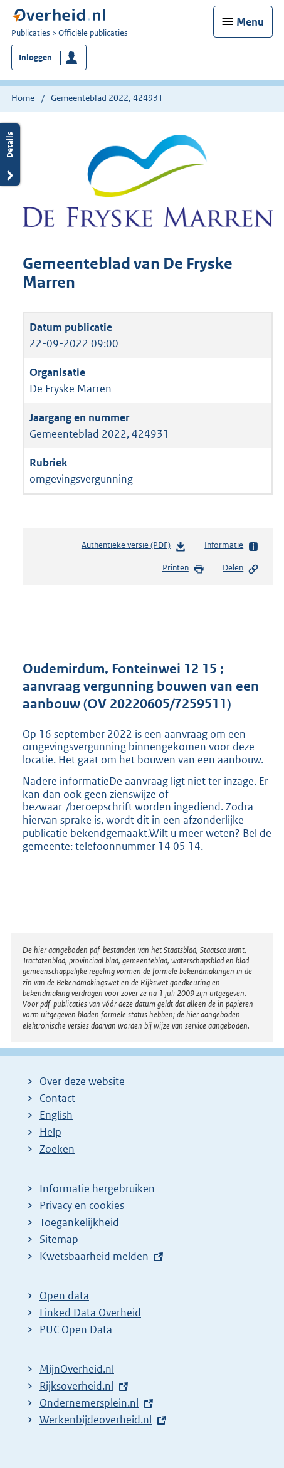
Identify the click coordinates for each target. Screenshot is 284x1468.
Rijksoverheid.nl (76, 1386)
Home (22, 97)
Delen (241, 568)
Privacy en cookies (81, 1205)
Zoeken (57, 1149)
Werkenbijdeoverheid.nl (95, 1420)
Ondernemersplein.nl (89, 1403)
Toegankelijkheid (79, 1222)
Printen (183, 568)
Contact (57, 1098)
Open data (64, 1296)
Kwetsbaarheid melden (94, 1256)
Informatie (231, 546)
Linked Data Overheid (90, 1312)
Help (50, 1132)
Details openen (10, 154)
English (56, 1115)
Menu (250, 22)
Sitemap (58, 1239)
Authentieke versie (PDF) (134, 547)
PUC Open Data (75, 1329)
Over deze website (82, 1081)
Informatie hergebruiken (97, 1188)
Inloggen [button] (35, 57)
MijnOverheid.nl (76, 1369)
